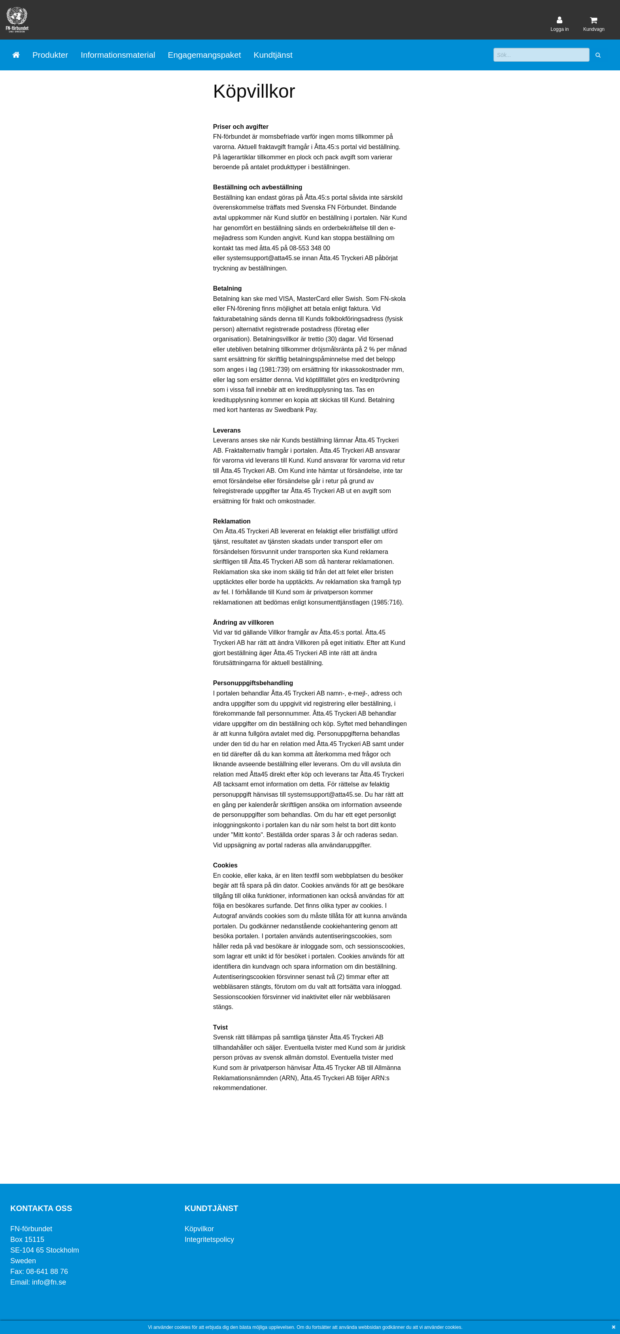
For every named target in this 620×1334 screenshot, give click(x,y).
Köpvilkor (199, 1229)
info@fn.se (50, 1282)
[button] (599, 55)
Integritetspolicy (209, 1239)
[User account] (559, 24)
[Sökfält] (541, 55)
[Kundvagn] (594, 24)
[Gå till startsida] (16, 55)
